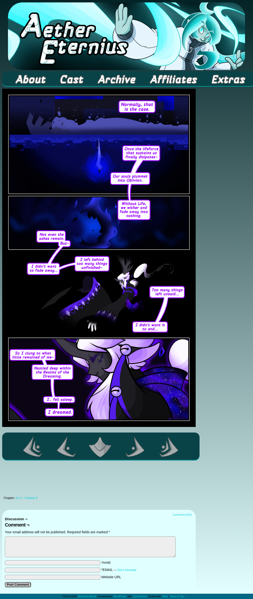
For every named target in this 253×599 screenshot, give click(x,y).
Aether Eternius (126, 36)
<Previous (66, 447)
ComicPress (140, 596)
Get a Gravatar (126, 570)
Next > (135, 447)
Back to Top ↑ (178, 596)
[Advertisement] (99, 480)
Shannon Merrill (87, 596)
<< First (33, 447)
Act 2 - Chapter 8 (26, 498)
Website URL (111, 577)
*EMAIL (119, 570)
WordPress (119, 596)
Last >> (169, 447)
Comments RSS (182, 514)
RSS (165, 596)
